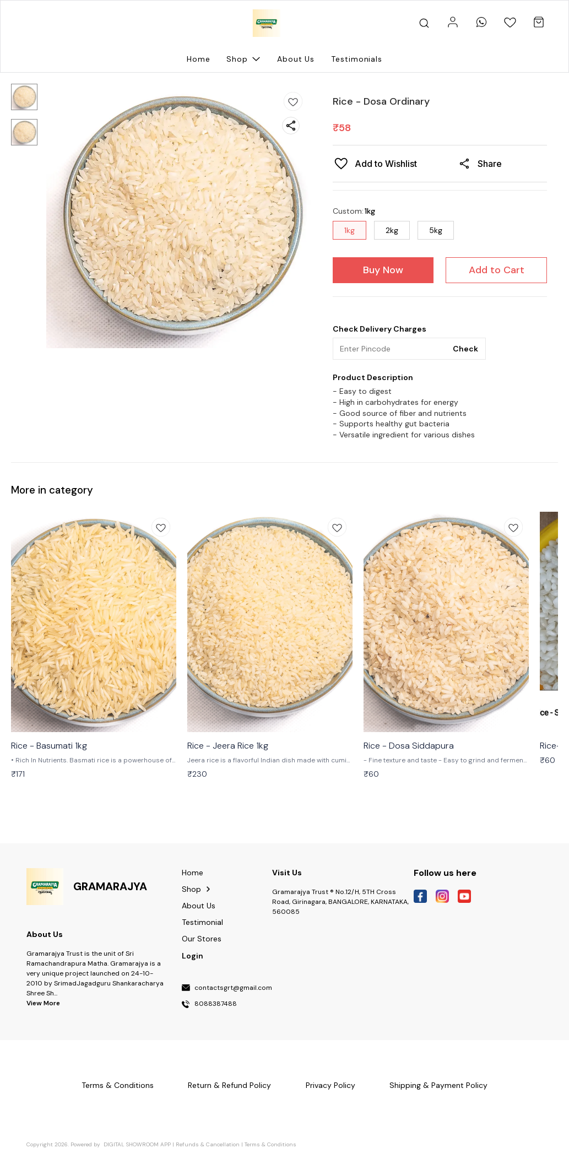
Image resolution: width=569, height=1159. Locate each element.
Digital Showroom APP (137, 1144)
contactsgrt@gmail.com (233, 988)
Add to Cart (496, 270)
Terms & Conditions (270, 1144)
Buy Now (383, 270)
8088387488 (215, 1004)
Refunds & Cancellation (208, 1144)
